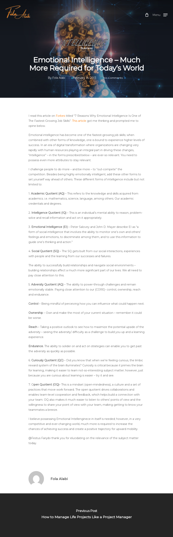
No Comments (113, 78)
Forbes (60, 116)
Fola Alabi (57, 78)
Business (86, 48)
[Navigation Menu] (160, 15)
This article (79, 121)
